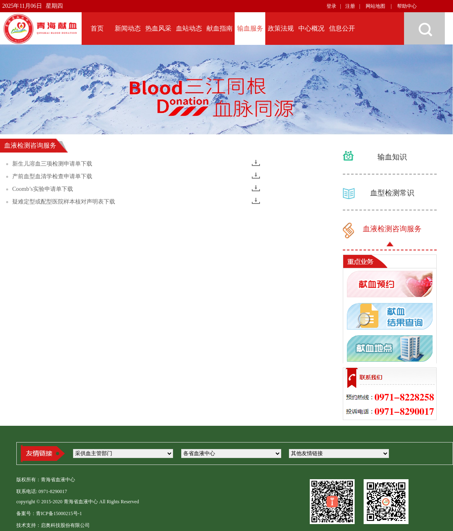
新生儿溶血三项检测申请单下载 (52, 164)
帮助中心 (407, 6)
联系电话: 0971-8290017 (41, 491)
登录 (331, 6)
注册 (350, 6)
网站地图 (375, 6)
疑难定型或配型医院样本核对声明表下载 (63, 202)
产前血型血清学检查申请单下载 (52, 176)
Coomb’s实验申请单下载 (42, 189)
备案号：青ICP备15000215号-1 (49, 513)
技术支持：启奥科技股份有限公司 (53, 525)
